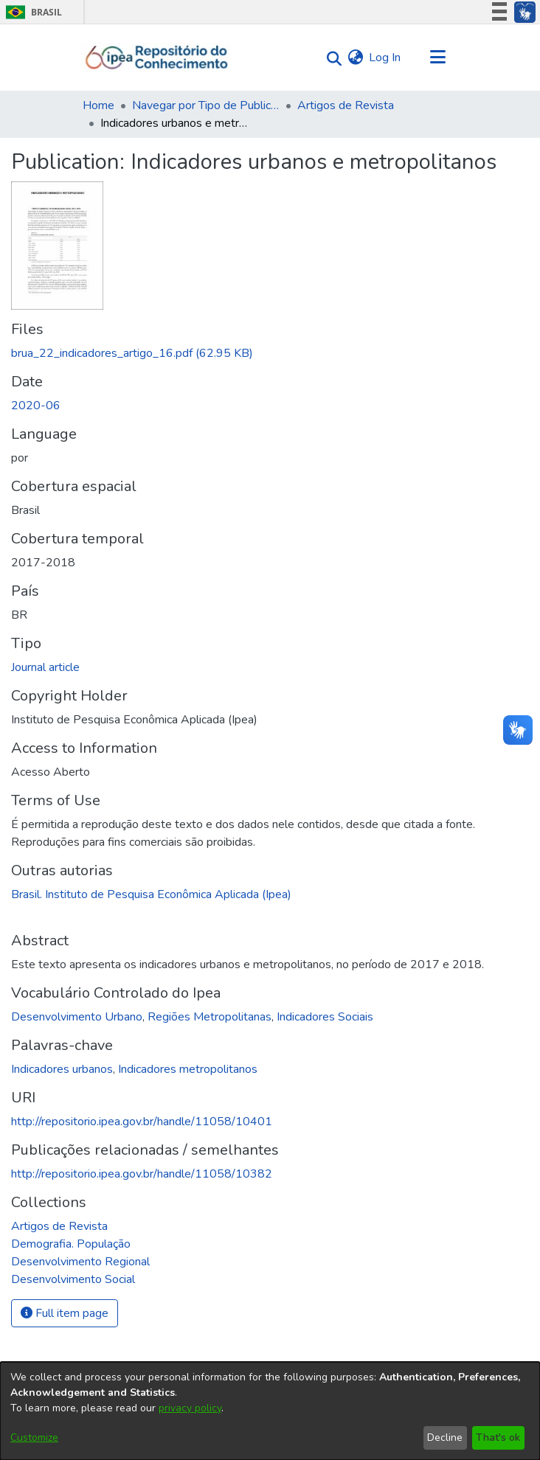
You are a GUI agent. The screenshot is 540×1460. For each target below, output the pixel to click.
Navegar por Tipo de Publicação (206, 105)
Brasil (31, 12)
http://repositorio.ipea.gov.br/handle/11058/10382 (141, 1174)
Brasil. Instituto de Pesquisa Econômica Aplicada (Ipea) (151, 894)
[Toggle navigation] (437, 58)
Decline (445, 1438)
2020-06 (35, 405)
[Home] (157, 57)
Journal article (45, 667)
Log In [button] (385, 57)
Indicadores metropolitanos (187, 1069)
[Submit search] (330, 58)
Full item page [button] (64, 1313)
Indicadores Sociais (325, 1017)
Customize (34, 1438)
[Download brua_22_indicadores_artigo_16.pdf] (132, 353)
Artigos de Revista (345, 105)
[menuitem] (355, 57)
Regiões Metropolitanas (209, 1017)
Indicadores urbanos (62, 1069)
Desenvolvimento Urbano (76, 1017)
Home (98, 105)
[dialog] (270, 1411)
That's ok (498, 1438)
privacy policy (190, 1408)
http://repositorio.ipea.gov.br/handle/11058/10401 (141, 1121)
